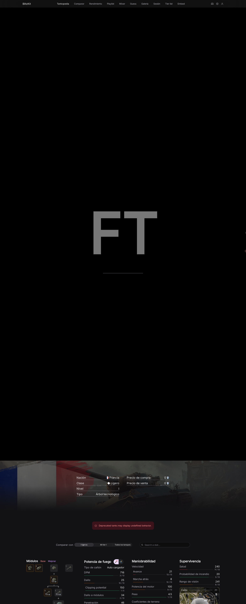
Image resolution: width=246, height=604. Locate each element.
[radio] (84, 546)
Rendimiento (95, 3)
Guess (133, 3)
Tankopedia (63, 3)
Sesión (156, 3)
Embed (181, 3)
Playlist (110, 3)
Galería (144, 3)
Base (42, 562)
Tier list (169, 3)
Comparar (79, 3)
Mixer (122, 3)
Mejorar (52, 562)
